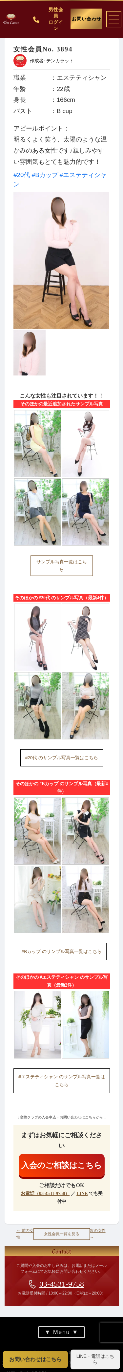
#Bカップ (44, 174)
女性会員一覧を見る (61, 1234)
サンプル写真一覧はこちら (61, 565)
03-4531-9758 (61, 1284)
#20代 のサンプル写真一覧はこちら (61, 757)
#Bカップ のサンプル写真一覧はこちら (61, 951)
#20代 (21, 174)
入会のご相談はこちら (61, 1165)
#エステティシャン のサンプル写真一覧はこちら (61, 1080)
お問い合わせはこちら (35, 1359)
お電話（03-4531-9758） (44, 1193)
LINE (82, 1193)
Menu (61, 1332)
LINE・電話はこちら (95, 1359)
